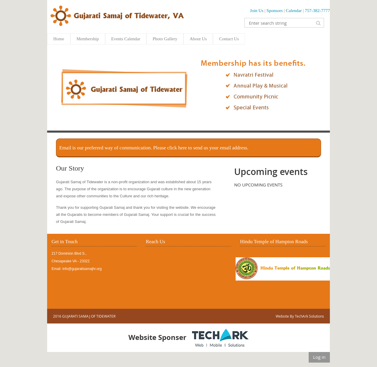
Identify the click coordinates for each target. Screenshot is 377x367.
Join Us (256, 10)
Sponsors (275, 10)
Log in (319, 357)
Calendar (294, 10)
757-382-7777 (317, 10)
